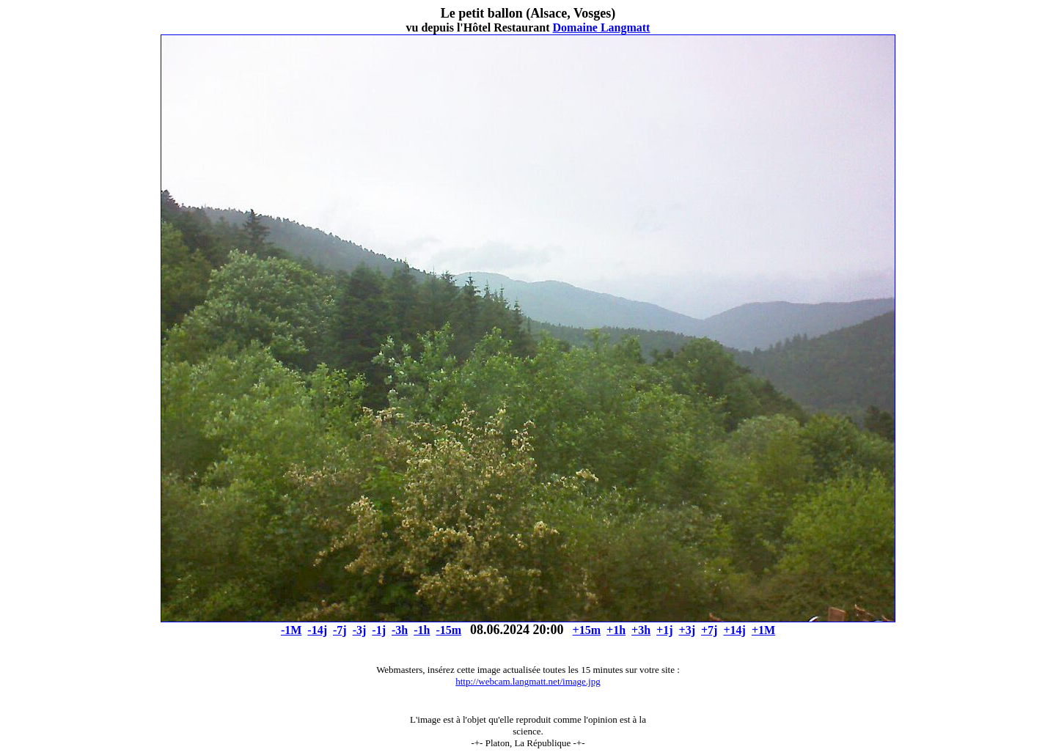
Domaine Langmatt (601, 27)
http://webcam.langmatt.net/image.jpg (527, 681)
